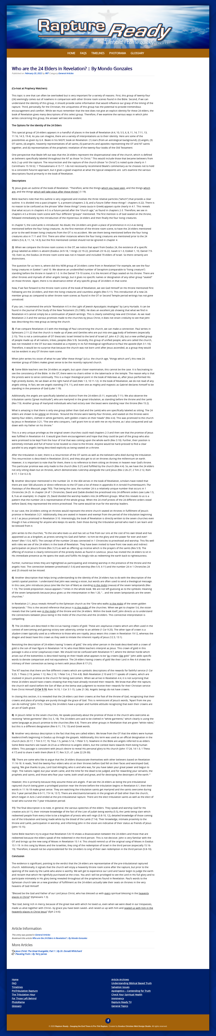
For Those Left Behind (24, 998)
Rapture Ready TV (121, 1002)
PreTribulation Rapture (25, 990)
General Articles (65, 73)
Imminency (117, 998)
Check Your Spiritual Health (126, 994)
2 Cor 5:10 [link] (41, 689)
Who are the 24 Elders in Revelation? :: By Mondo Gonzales (59, 938)
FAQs (83, 53)
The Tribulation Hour (23, 994)
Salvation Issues (120, 987)
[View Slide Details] (108, 27)
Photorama (117, 53)
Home (71, 53)
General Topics (119, 1006)
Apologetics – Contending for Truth (131, 990)
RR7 (47, 73)
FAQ (14, 983)
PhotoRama (18, 1002)
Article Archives (120, 979)
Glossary (137, 53)
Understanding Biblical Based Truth (131, 983)
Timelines (97, 53)
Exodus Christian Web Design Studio (134, 1026)
